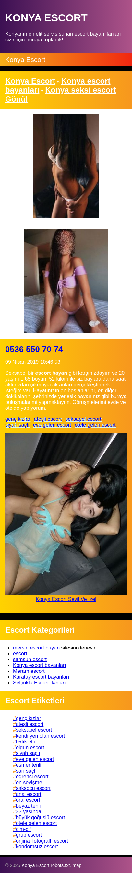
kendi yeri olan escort (40, 736)
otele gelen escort (95, 425)
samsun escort (30, 659)
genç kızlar (17, 419)
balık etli (25, 741)
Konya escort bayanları (39, 665)
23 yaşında (28, 811)
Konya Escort (25, 59)
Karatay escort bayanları (41, 677)
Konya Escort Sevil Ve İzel (66, 599)
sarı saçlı (26, 771)
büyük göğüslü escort (40, 817)
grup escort (29, 835)
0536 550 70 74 (34, 349)
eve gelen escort (52, 425)
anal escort (28, 794)
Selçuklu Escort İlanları (39, 682)
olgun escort (30, 747)
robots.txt (60, 865)
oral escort (28, 800)
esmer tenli (28, 765)
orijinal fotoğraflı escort (42, 841)
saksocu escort (33, 788)
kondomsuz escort (37, 846)
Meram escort (29, 671)
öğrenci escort (32, 776)
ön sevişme (29, 782)
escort (20, 653)
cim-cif (23, 829)
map (76, 865)
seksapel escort (83, 419)
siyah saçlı (17, 425)
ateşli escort (48, 419)
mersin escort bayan (36, 647)
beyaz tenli (28, 806)
